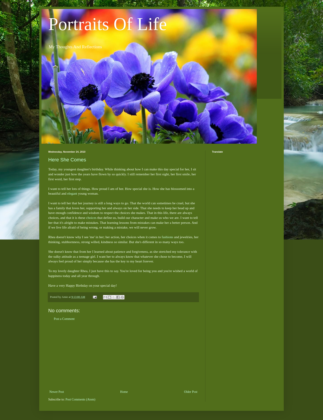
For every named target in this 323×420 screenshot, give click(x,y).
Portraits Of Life (107, 24)
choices (91, 218)
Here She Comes (67, 160)
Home (124, 392)
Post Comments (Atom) (80, 399)
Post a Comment (64, 319)
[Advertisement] (123, 355)
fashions (167, 237)
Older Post (191, 392)
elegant (72, 193)
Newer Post (56, 392)
